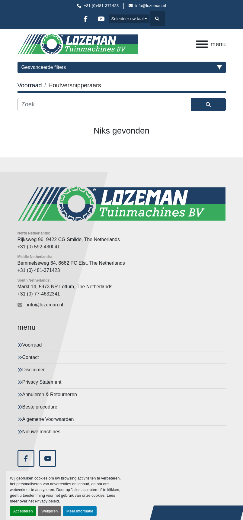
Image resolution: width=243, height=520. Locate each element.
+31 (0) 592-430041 (39, 246)
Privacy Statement (42, 382)
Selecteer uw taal (127, 18)
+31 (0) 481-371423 (39, 270)
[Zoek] (104, 104)
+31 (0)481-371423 (101, 5)
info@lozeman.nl (150, 5)
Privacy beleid (47, 501)
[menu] (202, 44)
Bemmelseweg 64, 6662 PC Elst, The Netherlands (71, 263)
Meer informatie (79, 511)
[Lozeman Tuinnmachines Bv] (122, 203)
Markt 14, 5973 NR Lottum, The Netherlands (65, 286)
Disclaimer (33, 369)
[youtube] (101, 18)
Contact (30, 357)
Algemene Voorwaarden (48, 419)
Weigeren (49, 511)
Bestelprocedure (40, 406)
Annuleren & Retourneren (49, 394)
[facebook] (85, 18)
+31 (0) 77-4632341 (39, 293)
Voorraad (32, 344)
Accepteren (23, 511)
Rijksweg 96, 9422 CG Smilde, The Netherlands (69, 239)
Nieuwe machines (41, 431)
